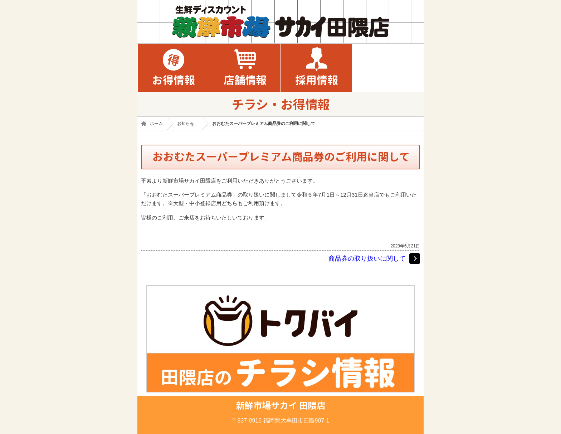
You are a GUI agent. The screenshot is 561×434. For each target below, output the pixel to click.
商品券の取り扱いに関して (367, 258)
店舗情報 (245, 80)
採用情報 (316, 80)
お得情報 (173, 80)
